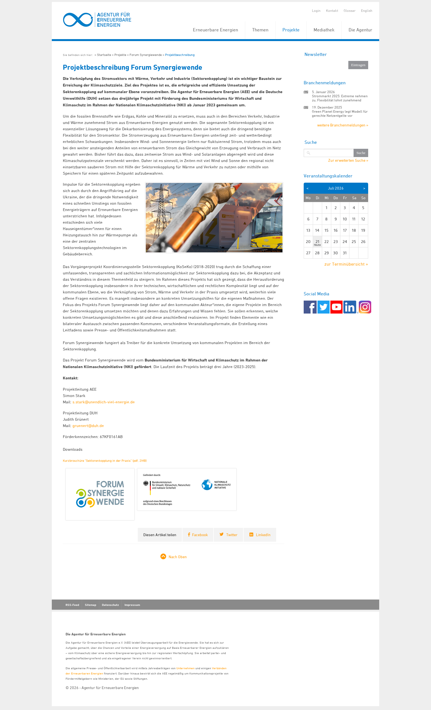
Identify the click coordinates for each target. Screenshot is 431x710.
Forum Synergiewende (146, 55)
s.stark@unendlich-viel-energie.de (103, 401)
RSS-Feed (72, 605)
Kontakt (332, 10)
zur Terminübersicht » (346, 263)
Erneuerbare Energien (215, 30)
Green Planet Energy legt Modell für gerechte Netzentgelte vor (340, 113)
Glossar (349, 10)
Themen (260, 30)
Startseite (104, 55)
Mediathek (324, 30)
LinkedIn (263, 534)
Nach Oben (178, 556)
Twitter (232, 534)
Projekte (291, 30)
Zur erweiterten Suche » (348, 160)
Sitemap (90, 605)
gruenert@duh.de (88, 425)
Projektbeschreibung (180, 55)
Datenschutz (110, 605)
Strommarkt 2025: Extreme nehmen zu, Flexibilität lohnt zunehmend (340, 98)
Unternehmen (185, 668)
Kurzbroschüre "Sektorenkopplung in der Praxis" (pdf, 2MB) (105, 460)
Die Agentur (360, 30)
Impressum (132, 605)
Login (316, 10)
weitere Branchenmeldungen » (342, 125)
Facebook (200, 534)
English (366, 10)
